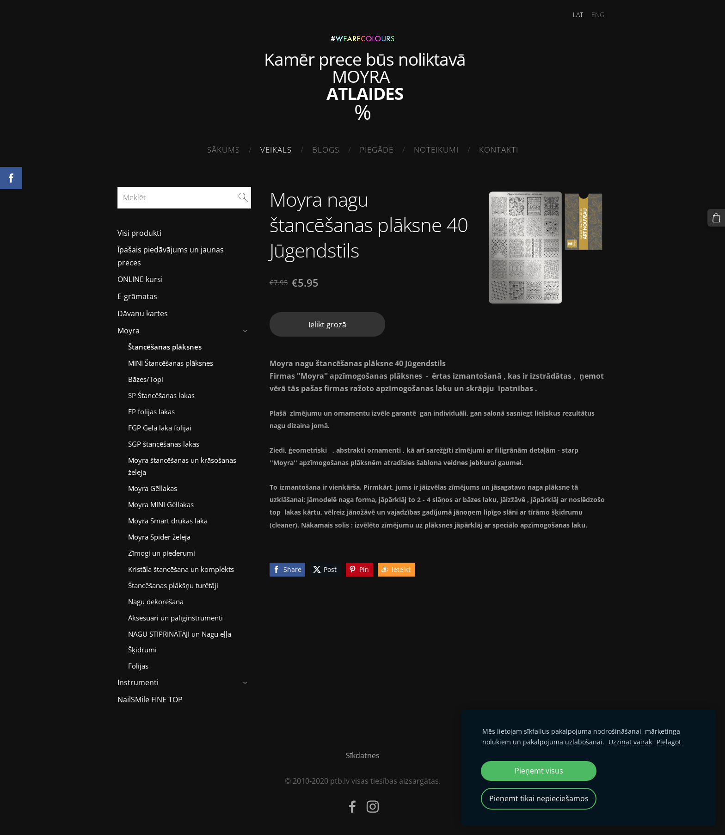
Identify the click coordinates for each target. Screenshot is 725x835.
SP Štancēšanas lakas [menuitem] (161, 395)
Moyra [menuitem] (128, 330)
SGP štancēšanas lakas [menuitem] (163, 443)
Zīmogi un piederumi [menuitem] (161, 553)
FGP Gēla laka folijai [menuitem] (159, 427)
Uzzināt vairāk (630, 741)
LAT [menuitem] (578, 14)
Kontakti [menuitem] (498, 149)
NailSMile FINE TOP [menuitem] (150, 699)
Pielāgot (669, 741)
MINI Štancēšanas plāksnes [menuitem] (170, 363)
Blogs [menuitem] (325, 149)
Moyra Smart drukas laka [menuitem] (168, 520)
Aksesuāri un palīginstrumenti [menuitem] (175, 617)
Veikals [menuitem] (276, 149)
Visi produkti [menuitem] (139, 233)
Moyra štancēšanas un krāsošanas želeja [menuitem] (182, 466)
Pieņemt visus (539, 771)
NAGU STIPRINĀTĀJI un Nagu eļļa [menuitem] (179, 634)
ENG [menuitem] (597, 14)
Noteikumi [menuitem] (436, 149)
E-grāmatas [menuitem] (137, 296)
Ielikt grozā (327, 324)
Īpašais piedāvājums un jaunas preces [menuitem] (170, 256)
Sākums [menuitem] (223, 149)
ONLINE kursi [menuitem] (140, 279)
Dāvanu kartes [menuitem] (142, 313)
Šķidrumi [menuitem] (142, 649)
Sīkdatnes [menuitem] (363, 755)
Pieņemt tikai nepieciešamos (539, 798)
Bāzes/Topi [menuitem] (145, 379)
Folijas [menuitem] (138, 665)
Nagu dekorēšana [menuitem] (156, 601)
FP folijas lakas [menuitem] (151, 411)
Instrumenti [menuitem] (138, 682)
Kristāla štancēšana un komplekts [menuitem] (181, 569)
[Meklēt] (184, 197)
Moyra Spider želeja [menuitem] (159, 536)
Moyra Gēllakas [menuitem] (152, 488)
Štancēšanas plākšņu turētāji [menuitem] (173, 585)
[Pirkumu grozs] (716, 218)
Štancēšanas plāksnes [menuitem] (165, 346)
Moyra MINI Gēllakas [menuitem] (161, 504)
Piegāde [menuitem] (376, 149)
